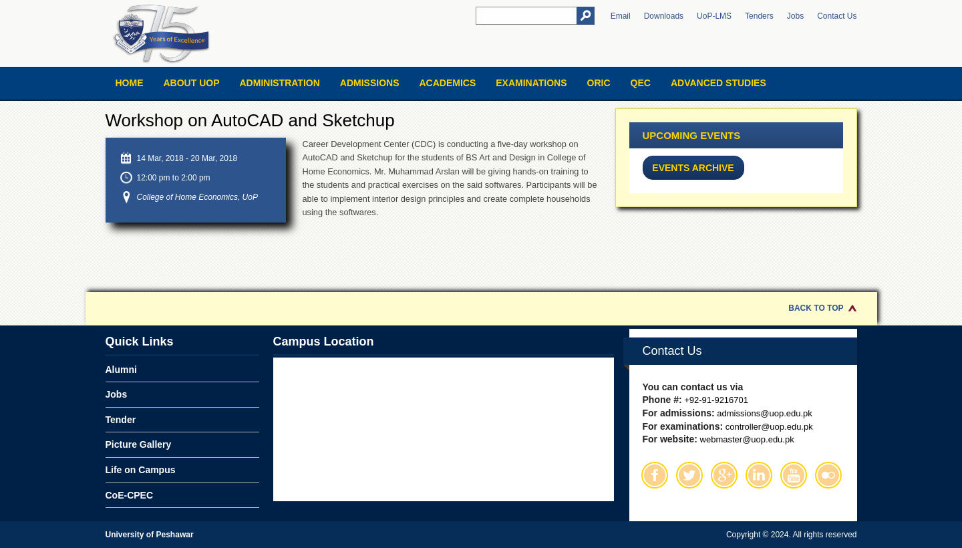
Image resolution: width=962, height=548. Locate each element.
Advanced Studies (718, 83)
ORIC (599, 83)
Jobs (795, 16)
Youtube (794, 475)
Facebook (655, 475)
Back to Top (815, 308)
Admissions (369, 83)
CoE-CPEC (130, 495)
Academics (447, 83)
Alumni (121, 369)
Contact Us (836, 16)
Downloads (663, 16)
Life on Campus (141, 469)
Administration (280, 83)
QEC (641, 83)
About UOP (192, 83)
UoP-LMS (714, 16)
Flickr (828, 475)
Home (130, 83)
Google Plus (724, 475)
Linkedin (759, 475)
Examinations (531, 83)
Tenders (759, 16)
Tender (121, 419)
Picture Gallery (139, 444)
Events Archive (693, 167)
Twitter (689, 475)
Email (621, 16)
